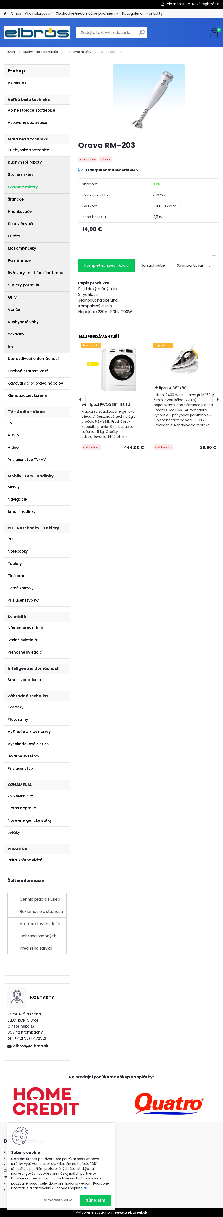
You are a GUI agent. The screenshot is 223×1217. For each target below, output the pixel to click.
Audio (13, 435)
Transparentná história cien (108, 170)
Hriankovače (20, 211)
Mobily (14, 487)
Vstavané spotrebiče (27, 122)
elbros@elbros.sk (30, 1046)
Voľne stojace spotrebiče (31, 110)
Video (13, 447)
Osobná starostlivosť (28, 370)
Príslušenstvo (20, 768)
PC (10, 539)
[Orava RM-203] (149, 100)
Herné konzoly (21, 588)
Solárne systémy (23, 756)
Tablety (15, 563)
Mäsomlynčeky (22, 248)
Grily (12, 297)
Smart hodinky (22, 511)
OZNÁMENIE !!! (20, 795)
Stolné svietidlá (22, 640)
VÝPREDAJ (17, 82)
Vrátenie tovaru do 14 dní (40, 925)
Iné (10, 346)
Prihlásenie (175, 3)
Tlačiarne (16, 575)
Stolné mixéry (20, 174)
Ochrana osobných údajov (38, 937)
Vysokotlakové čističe (28, 743)
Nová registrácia (205, 3)
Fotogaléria (132, 13)
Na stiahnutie (152, 265)
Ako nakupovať (38, 13)
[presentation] (81, 399)
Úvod (11, 52)
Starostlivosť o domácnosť (33, 358)
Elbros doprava (22, 808)
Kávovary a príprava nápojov (35, 383)
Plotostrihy (18, 719)
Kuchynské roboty (25, 162)
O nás (16, 13)
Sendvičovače (21, 223)
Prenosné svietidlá (25, 652)
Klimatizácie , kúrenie (27, 395)
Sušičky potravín (23, 285)
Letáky (14, 832)
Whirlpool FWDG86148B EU (106, 404)
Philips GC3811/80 (170, 388)
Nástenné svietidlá (25, 627)
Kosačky (16, 707)
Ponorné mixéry (79, 52)
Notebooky (18, 551)
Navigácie (17, 499)
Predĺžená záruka (36, 948)
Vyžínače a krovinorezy (29, 731)
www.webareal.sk (131, 1212)
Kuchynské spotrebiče (40, 52)
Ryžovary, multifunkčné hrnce (35, 272)
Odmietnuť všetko (57, 1200)
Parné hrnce (19, 260)
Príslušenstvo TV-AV (27, 459)
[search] (142, 34)
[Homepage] (5, 13)
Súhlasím (95, 1200)
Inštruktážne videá (25, 860)
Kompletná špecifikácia (106, 265)
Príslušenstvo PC (23, 600)
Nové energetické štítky (30, 820)
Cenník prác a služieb (40, 899)
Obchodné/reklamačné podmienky (87, 13)
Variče (14, 309)
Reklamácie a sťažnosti (41, 911)
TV (10, 422)
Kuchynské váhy (23, 321)
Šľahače (16, 199)
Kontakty (155, 13)
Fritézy (14, 236)
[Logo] (37, 33)
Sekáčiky (16, 334)
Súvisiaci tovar (195, 265)
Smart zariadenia (24, 679)
